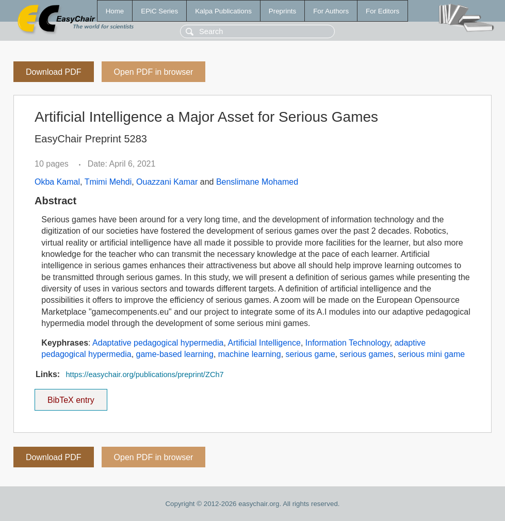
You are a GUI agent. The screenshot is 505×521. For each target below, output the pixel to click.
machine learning (249, 354)
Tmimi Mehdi (108, 181)
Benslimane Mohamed (257, 181)
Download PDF (54, 72)
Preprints (282, 11)
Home (115, 11)
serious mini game (431, 354)
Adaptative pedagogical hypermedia (157, 342)
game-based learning (175, 354)
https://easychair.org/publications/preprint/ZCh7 (144, 374)
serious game (310, 354)
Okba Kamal (57, 181)
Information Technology (347, 342)
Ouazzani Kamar (167, 181)
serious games (366, 354)
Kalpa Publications (223, 11)
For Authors (331, 11)
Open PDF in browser (153, 72)
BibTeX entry (71, 396)
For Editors (382, 11)
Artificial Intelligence (263, 342)
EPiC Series (159, 11)
